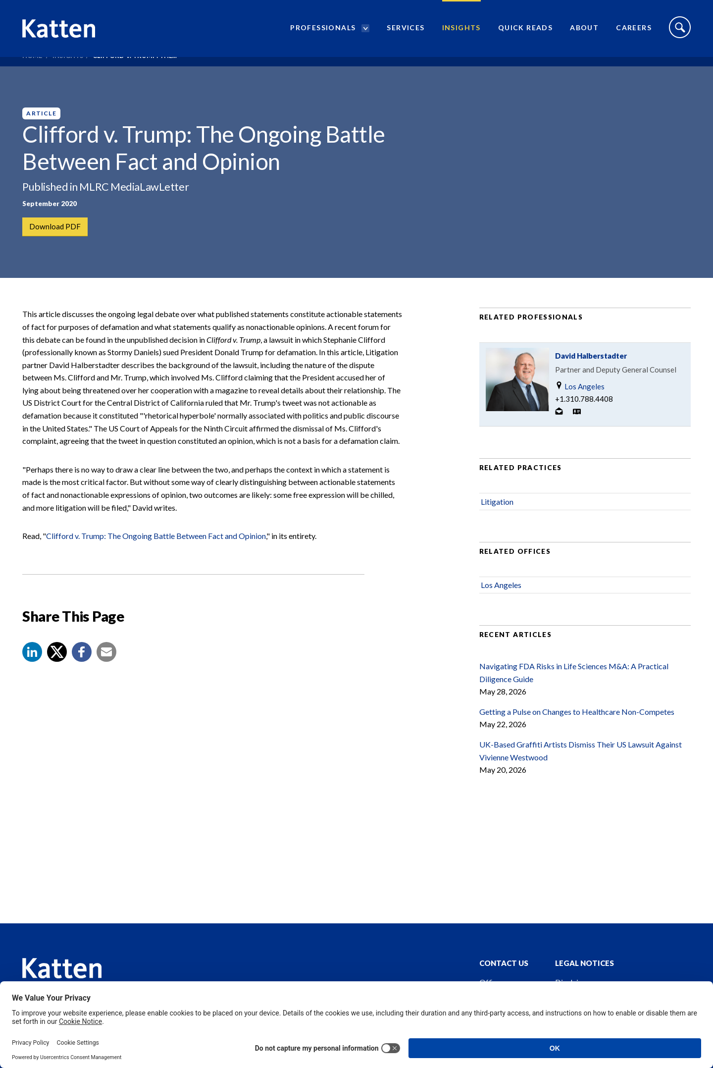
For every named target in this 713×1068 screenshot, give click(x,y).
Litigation (497, 520)
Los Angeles (580, 405)
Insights (461, 32)
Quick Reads (525, 32)
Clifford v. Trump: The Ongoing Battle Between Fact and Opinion (156, 555)
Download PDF (56, 227)
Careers (634, 32)
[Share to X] (57, 671)
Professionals (323, 32)
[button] (32, 671)
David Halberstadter (591, 375)
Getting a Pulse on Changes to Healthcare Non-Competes (576, 730)
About (584, 32)
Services (405, 32)
